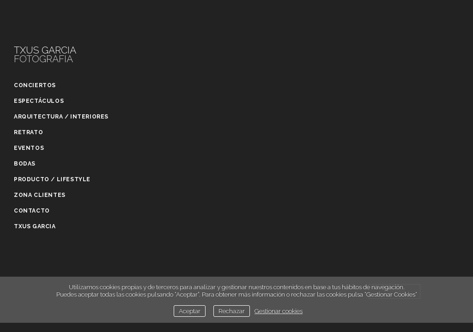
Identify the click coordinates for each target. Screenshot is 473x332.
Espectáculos (39, 101)
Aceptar (189, 310)
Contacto (32, 211)
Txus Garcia (35, 226)
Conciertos (35, 85)
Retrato (28, 132)
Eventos (29, 148)
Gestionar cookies (279, 310)
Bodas (25, 163)
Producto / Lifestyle (52, 179)
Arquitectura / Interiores (61, 116)
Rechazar (231, 310)
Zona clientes (40, 195)
